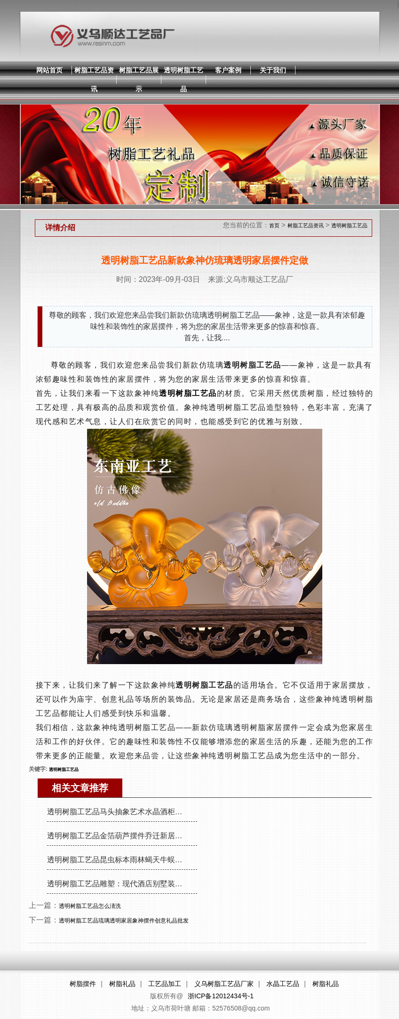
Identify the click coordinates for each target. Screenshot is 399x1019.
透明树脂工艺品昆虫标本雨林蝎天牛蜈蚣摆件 (118, 860)
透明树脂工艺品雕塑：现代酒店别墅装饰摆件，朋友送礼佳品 (118, 884)
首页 (274, 225)
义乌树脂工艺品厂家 (224, 983)
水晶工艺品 (282, 983)
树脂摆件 (83, 983)
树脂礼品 (122, 983)
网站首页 (49, 70)
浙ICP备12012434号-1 (221, 996)
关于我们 (273, 70)
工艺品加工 (164, 983)
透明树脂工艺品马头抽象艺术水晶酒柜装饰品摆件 (118, 812)
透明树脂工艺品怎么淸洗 (90, 906)
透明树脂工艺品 (183, 79)
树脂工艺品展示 (139, 79)
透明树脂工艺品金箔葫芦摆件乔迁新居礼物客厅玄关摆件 (118, 836)
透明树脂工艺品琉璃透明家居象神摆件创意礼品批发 (124, 920)
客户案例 (228, 70)
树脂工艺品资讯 (94, 79)
